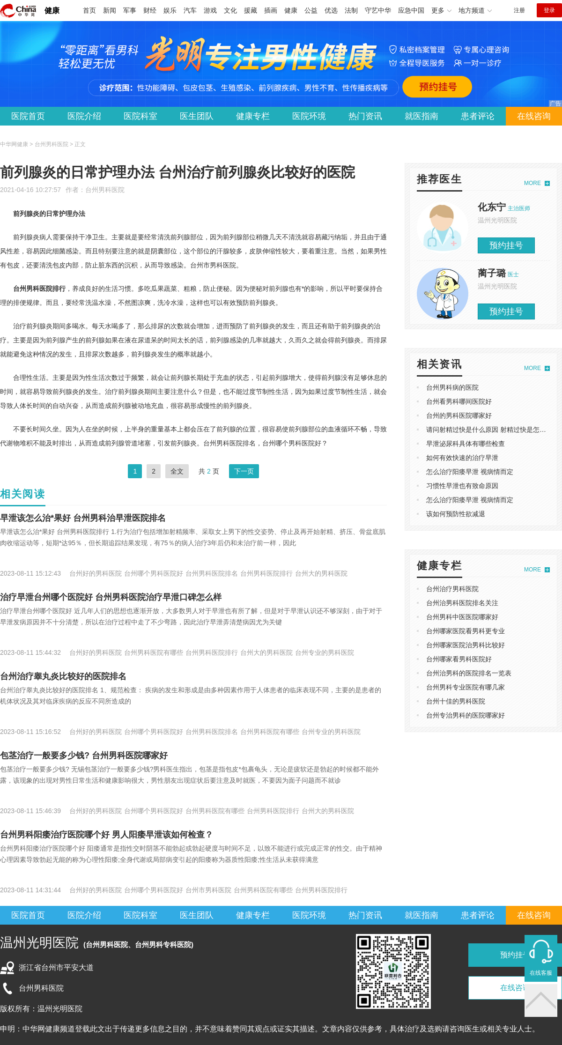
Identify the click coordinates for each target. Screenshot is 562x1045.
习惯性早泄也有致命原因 (462, 485)
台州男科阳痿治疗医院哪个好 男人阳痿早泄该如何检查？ (106, 834)
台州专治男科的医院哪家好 (465, 715)
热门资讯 (365, 116)
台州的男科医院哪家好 (459, 415)
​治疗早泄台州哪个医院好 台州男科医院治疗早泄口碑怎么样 (111, 597)
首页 (89, 10)
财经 (149, 10)
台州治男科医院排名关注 (462, 603)
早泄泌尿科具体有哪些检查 (465, 443)
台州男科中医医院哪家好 (462, 617)
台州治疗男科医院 (452, 589)
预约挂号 (506, 245)
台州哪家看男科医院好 (459, 659)
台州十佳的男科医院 (455, 701)
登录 (549, 10)
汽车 (190, 10)
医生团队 (197, 116)
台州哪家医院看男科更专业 (465, 631)
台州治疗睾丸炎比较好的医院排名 (63, 676)
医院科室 (140, 116)
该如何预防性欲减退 (455, 514)
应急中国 (411, 10)
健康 (51, 11)
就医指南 (421, 116)
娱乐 (170, 10)
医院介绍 (84, 116)
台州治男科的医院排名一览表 (468, 673)
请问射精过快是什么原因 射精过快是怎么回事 (492, 429)
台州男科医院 (105, 189)
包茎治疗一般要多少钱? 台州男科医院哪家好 (84, 755)
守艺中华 (378, 10)
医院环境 (309, 116)
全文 (177, 471)
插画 (270, 10)
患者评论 (478, 116)
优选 (331, 10)
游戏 (210, 10)
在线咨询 (534, 116)
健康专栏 (253, 116)
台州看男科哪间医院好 (459, 401)
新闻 (109, 10)
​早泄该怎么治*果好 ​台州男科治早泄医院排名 (83, 518)
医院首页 (28, 116)
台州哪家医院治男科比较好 (465, 645)
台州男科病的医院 (452, 387)
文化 (230, 10)
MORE (532, 183)
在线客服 (541, 973)
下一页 (244, 471)
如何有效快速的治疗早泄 (462, 457)
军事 (129, 10)
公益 (311, 10)
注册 (519, 10)
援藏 (250, 10)
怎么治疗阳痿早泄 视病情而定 (469, 471)
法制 (351, 10)
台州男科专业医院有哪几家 (465, 687)
